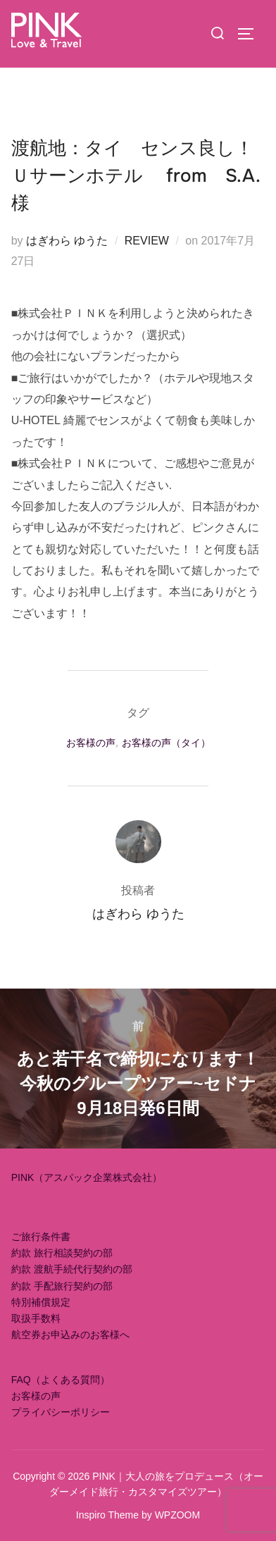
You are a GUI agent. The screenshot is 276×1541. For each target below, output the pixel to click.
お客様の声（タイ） (166, 742)
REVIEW (147, 241)
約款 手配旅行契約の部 (62, 1286)
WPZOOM (178, 1515)
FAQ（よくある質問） (60, 1379)
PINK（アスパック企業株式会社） (87, 1177)
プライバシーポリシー (60, 1412)
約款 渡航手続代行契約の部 (71, 1269)
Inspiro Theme (107, 1515)
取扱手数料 (36, 1318)
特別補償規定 (40, 1302)
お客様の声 (90, 742)
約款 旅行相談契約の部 (62, 1252)
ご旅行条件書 (40, 1236)
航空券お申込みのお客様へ (70, 1334)
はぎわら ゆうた (67, 241)
